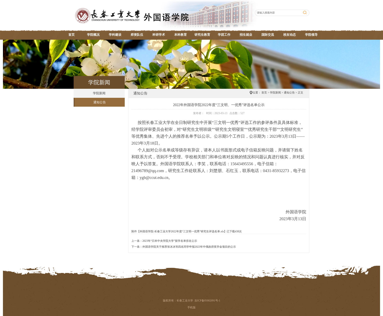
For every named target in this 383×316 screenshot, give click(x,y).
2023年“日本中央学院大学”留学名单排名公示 (169, 240)
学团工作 (224, 34)
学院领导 (311, 34)
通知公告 (99, 102)
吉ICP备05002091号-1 (207, 300)
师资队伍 (137, 34)
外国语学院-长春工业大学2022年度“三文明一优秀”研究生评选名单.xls (182, 231)
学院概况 (93, 34)
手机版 (191, 307)
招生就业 (246, 34)
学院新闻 (99, 93)
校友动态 (289, 34)
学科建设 (115, 34)
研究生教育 (202, 34)
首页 (71, 34)
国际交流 (267, 34)
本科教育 (180, 34)
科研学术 (158, 34)
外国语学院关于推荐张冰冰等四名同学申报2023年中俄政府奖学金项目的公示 (189, 246)
